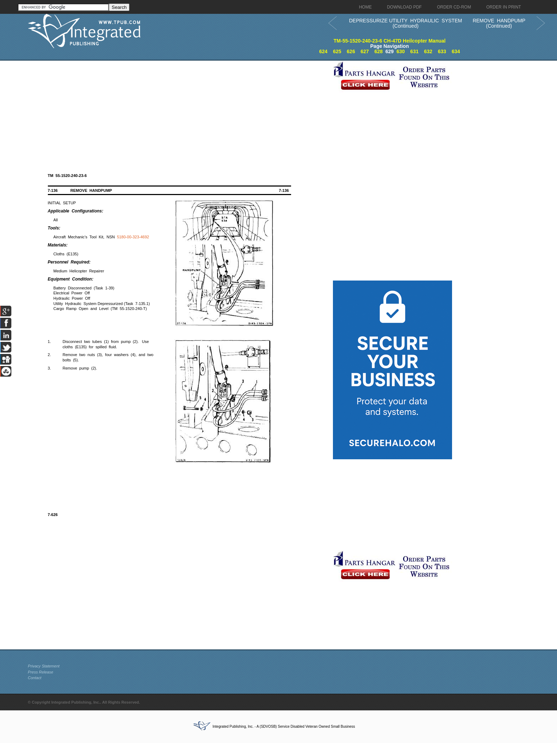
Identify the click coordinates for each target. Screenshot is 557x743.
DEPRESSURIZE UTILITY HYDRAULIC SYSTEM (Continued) (405, 23)
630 (400, 51)
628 (378, 51)
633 (442, 51)
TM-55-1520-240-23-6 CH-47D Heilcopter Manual (390, 41)
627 (365, 51)
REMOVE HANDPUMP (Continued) (499, 23)
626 (351, 51)
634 (456, 51)
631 (414, 51)
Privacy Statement (44, 666)
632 (428, 51)
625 (337, 51)
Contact (34, 678)
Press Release (41, 672)
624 (323, 51)
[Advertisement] (178, 110)
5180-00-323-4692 (133, 237)
